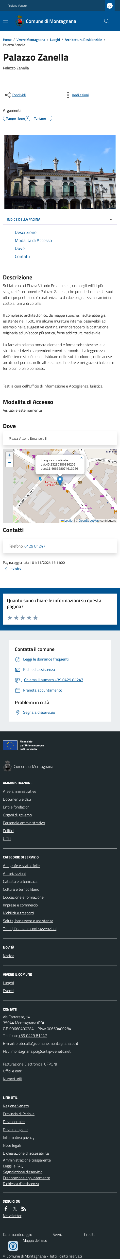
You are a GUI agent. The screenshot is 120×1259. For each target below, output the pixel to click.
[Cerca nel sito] (105, 21)
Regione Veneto (17, 5)
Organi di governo (17, 815)
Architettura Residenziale (83, 39)
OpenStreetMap (89, 520)
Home (7, 39)
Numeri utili (12, 1079)
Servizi (58, 1234)
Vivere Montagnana (31, 39)
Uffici (7, 838)
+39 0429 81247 (32, 1035)
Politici (8, 831)
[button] (60, 481)
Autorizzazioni (14, 873)
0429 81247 (34, 546)
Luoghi (55, 39)
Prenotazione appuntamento (26, 1178)
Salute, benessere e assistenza (28, 921)
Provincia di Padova (18, 1114)
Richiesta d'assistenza (21, 1184)
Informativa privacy (18, 1137)
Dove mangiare (15, 1129)
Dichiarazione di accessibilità (26, 1153)
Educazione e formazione (23, 897)
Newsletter (12, 1216)
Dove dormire (14, 1122)
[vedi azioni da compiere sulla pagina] (76, 95)
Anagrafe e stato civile (21, 866)
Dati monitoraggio (17, 1234)
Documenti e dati (17, 799)
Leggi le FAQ (13, 1166)
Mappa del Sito (35, 1240)
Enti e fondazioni (16, 807)
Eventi (8, 991)
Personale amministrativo (24, 823)
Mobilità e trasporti (18, 913)
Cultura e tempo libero (21, 889)
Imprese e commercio (20, 905)
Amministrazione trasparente (27, 1160)
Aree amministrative (19, 791)
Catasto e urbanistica (20, 881)
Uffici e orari (12, 1071)
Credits (89, 1234)
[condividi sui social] (15, 95)
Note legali (12, 1145)
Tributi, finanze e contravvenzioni (29, 929)
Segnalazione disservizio (22, 1172)
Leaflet (67, 520)
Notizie (8, 956)
